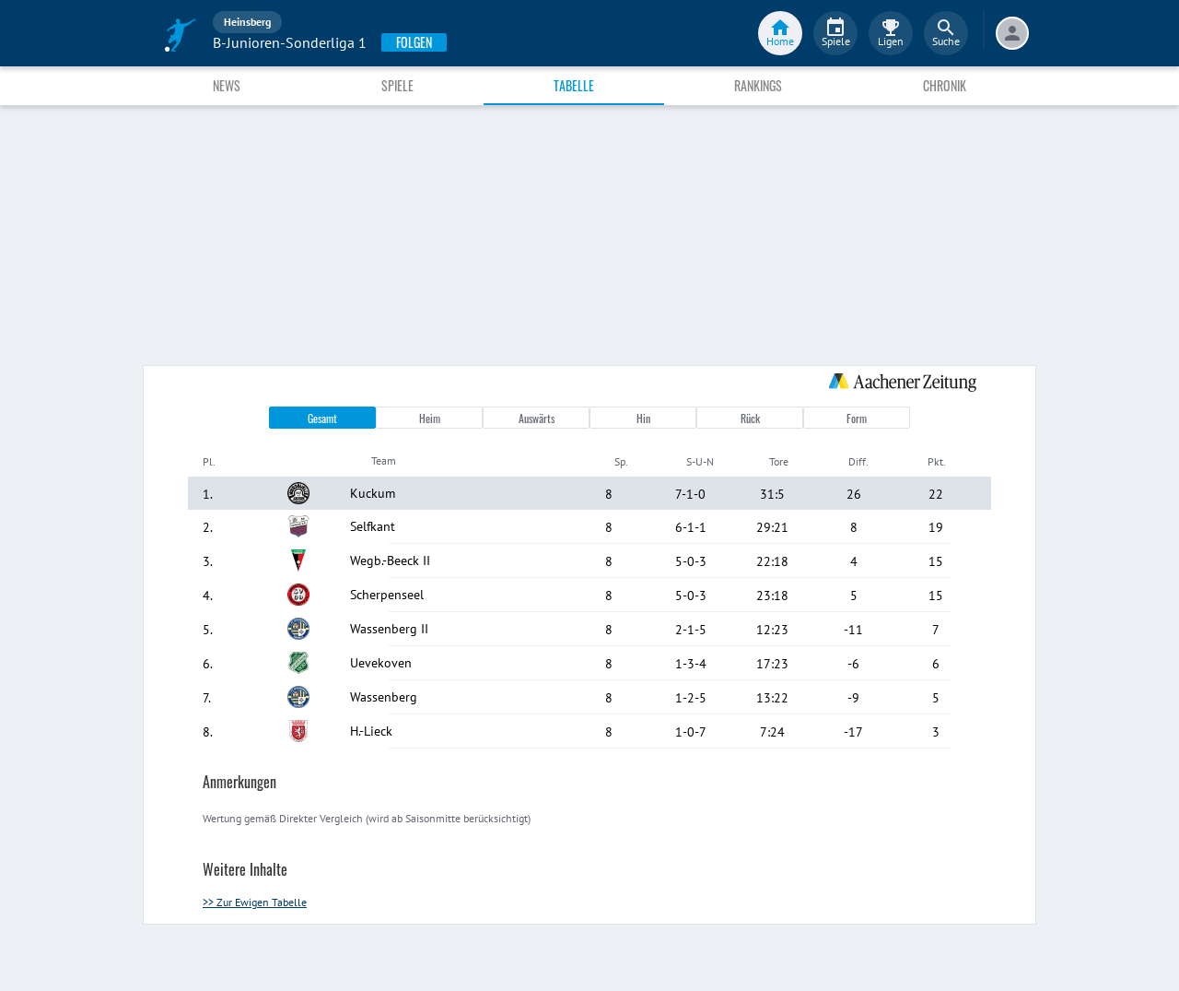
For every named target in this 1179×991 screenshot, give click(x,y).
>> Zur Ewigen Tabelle (255, 902)
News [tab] (226, 85)
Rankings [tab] (758, 85)
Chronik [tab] (944, 85)
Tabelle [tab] (574, 85)
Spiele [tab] (397, 85)
